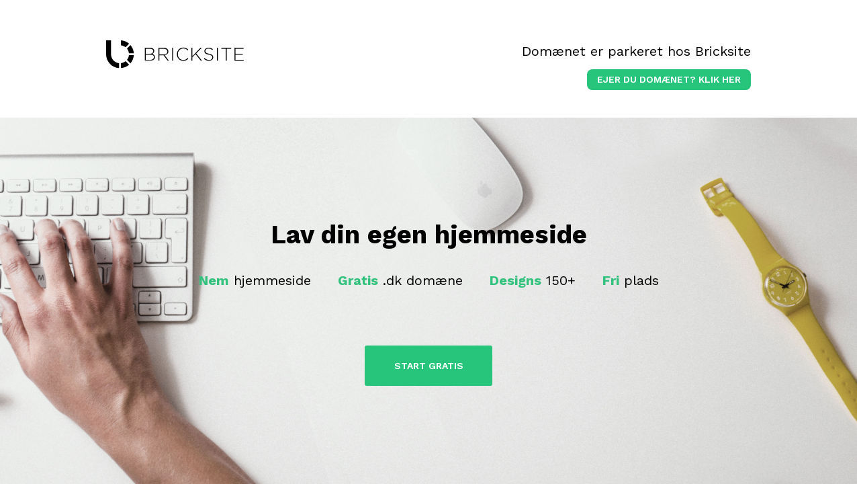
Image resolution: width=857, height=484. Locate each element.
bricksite (175, 54)
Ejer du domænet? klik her (669, 79)
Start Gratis (428, 365)
